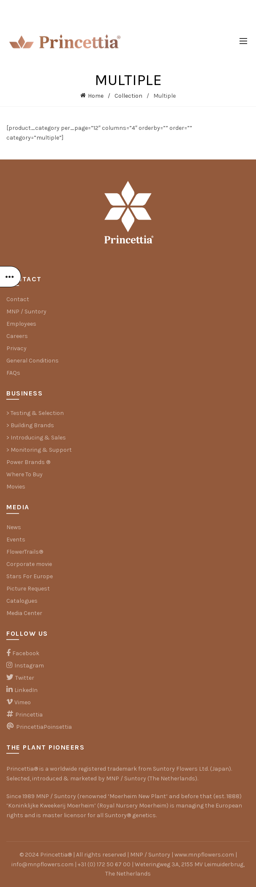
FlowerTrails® (24, 551)
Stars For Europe (29, 576)
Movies (15, 486)
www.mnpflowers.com (204, 854)
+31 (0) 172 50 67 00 (104, 864)
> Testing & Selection (35, 413)
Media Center (24, 613)
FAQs (13, 372)
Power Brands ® (28, 462)
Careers (17, 336)
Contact (17, 299)
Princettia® (22, 768)
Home (95, 95)
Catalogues (22, 600)
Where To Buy (24, 474)
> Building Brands (30, 425)
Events (15, 539)
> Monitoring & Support (39, 449)
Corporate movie (29, 564)
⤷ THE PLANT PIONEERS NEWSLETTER (128, 8)
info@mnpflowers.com (42, 864)
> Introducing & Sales (36, 437)
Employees (21, 323)
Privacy (16, 348)
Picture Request (28, 588)
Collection (128, 95)
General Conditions (32, 360)
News (13, 527)
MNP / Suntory (26, 311)
